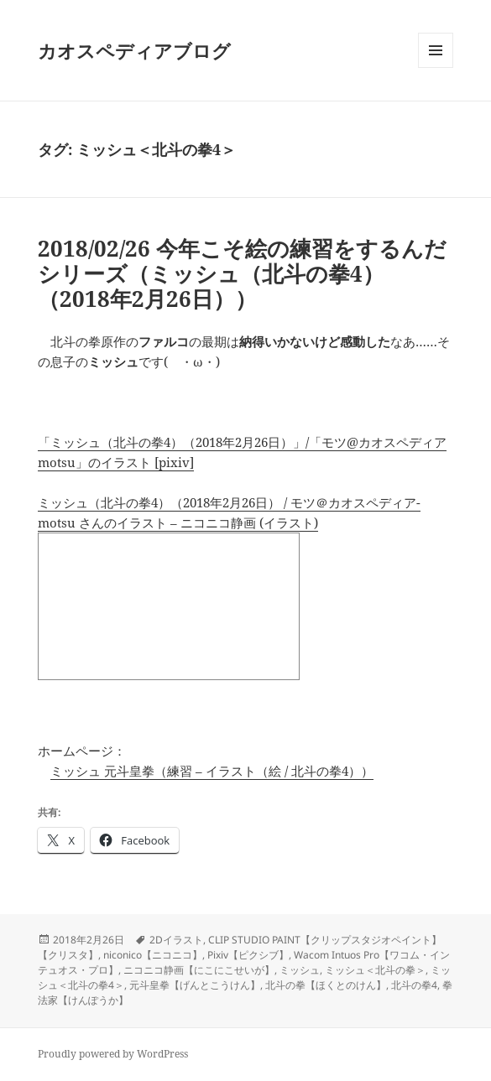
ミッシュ (299, 970)
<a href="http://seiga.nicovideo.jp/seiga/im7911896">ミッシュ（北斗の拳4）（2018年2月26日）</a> (169, 606)
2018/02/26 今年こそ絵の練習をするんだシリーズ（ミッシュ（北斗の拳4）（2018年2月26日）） (242, 273)
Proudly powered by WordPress (113, 1054)
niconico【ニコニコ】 (152, 955)
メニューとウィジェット (435, 67)
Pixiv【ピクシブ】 (248, 955)
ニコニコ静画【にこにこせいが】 (198, 970)
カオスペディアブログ (134, 50)
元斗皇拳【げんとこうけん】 (194, 985)
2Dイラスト (176, 940)
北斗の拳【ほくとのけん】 (325, 985)
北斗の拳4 (414, 985)
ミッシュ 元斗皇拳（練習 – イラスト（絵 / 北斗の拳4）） (211, 770)
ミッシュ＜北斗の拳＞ (375, 970)
